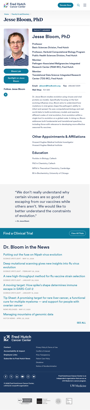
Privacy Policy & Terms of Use (47, 347)
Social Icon (6, 95)
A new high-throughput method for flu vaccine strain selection (44, 276)
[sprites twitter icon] (11, 377)
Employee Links (10, 355)
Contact (7, 347)
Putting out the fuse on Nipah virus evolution (32, 254)
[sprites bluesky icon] (34, 377)
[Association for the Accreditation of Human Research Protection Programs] (58, 401)
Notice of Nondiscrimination (46, 366)
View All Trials (77, 233)
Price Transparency (43, 355)
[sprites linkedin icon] (17, 377)
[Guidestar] (69, 401)
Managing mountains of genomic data (28, 314)
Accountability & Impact (14, 351)
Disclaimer (40, 362)
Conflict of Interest (43, 351)
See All (81, 322)
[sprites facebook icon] (6, 377)
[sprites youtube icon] (22, 377)
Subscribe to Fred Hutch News (17, 359)
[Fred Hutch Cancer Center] (17, 338)
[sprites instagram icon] (28, 377)
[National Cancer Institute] (25, 401)
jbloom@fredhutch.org (49, 86)
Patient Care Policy (43, 359)
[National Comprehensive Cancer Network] (44, 401)
